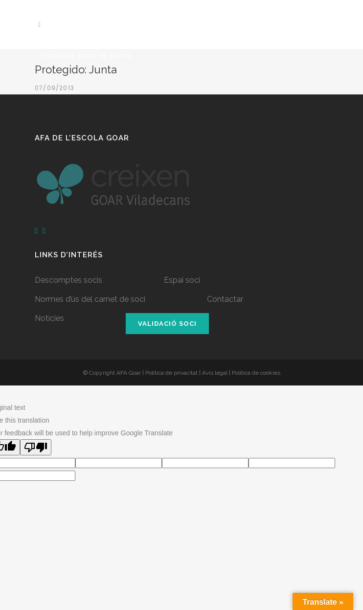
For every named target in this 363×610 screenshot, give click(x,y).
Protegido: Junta (76, 69)
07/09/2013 (54, 88)
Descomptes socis (68, 280)
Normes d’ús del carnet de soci (90, 299)
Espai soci (182, 280)
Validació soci (167, 323)
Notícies (49, 318)
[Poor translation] (35, 447)
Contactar (225, 299)
